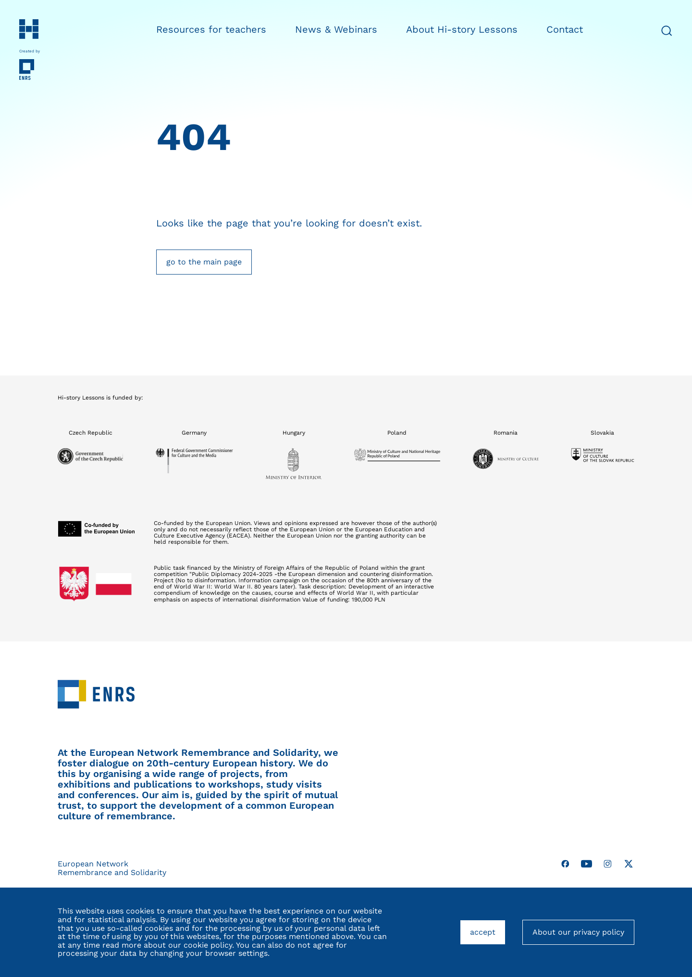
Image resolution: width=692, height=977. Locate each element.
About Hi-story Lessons (462, 29)
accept (488, 936)
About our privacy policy (578, 932)
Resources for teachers (211, 29)
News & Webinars (336, 29)
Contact (564, 29)
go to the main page (204, 261)
